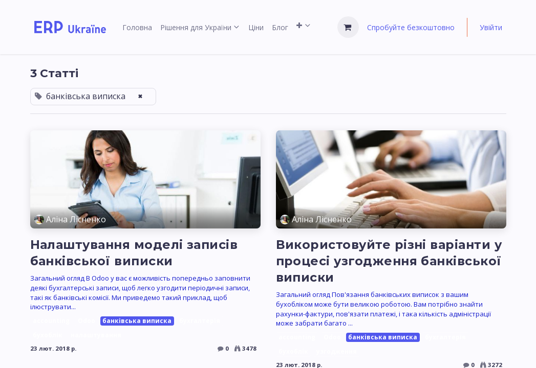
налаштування (96, 335)
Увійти (491, 27)
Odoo (86, 320)
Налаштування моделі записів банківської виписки (134, 252)
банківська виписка (136, 320)
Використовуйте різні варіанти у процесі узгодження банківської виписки (389, 261)
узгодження (336, 351)
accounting (51, 320)
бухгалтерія (199, 320)
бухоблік (47, 335)
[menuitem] (137, 27)
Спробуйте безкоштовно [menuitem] (411, 27)
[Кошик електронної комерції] (348, 27)
